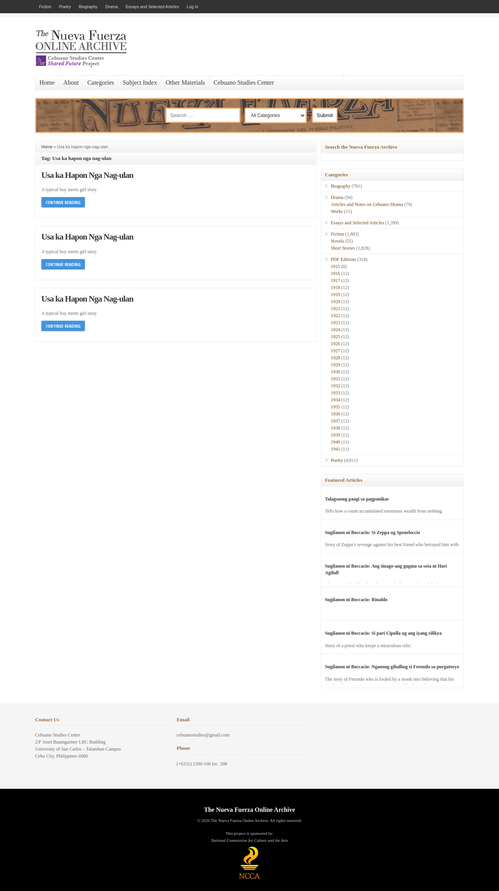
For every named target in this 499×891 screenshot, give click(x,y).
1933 (335, 393)
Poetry (65, 6)
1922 (335, 315)
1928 (335, 357)
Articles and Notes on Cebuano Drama (367, 204)
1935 (335, 407)
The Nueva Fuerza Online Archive (249, 809)
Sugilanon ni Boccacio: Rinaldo (356, 599)
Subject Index (140, 82)
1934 (335, 400)
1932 (335, 386)
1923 (335, 322)
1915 (335, 266)
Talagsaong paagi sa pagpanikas (357, 499)
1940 (335, 442)
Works (337, 211)
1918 (335, 287)
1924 (335, 329)
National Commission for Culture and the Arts (249, 840)
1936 (335, 414)
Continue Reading (63, 202)
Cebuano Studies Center (244, 82)
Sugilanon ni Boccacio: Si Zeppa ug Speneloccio (372, 532)
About (71, 82)
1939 (335, 435)
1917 (335, 280)
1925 (335, 336)
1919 (335, 294)
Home (47, 82)
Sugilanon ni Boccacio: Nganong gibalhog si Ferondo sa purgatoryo (392, 666)
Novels (337, 241)
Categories (100, 82)
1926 (335, 343)
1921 (335, 308)
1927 (335, 350)
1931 (335, 379)
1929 (335, 364)
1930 (335, 372)
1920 (335, 301)
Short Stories (343, 248)
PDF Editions (343, 259)
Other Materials (185, 82)
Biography (88, 6)
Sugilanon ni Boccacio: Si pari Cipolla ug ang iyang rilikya (383, 633)
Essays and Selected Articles (152, 6)
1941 (335, 449)
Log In (192, 6)
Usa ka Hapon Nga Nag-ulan (87, 175)
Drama (111, 6)
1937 (335, 421)
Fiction (45, 6)
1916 (335, 273)
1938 (335, 428)
